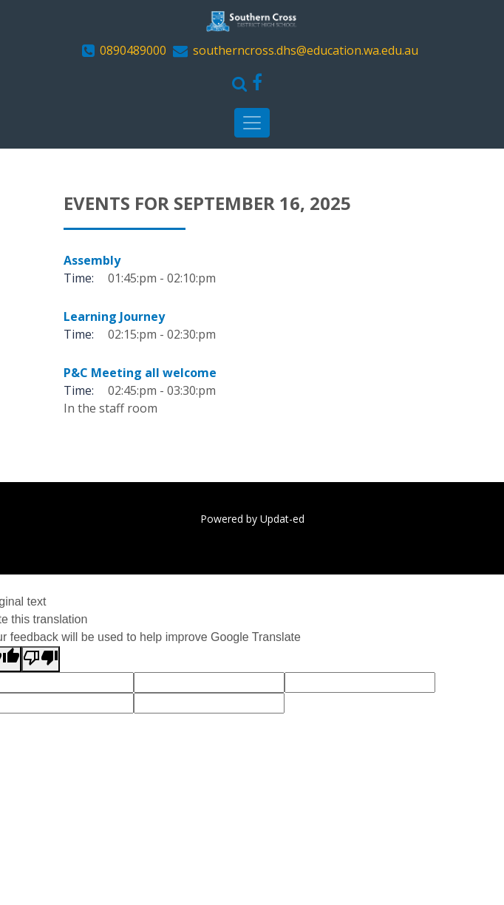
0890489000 (133, 50)
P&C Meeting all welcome (140, 373)
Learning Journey (114, 316)
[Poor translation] (40, 659)
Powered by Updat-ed (252, 519)
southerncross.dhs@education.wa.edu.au (305, 50)
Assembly (92, 260)
